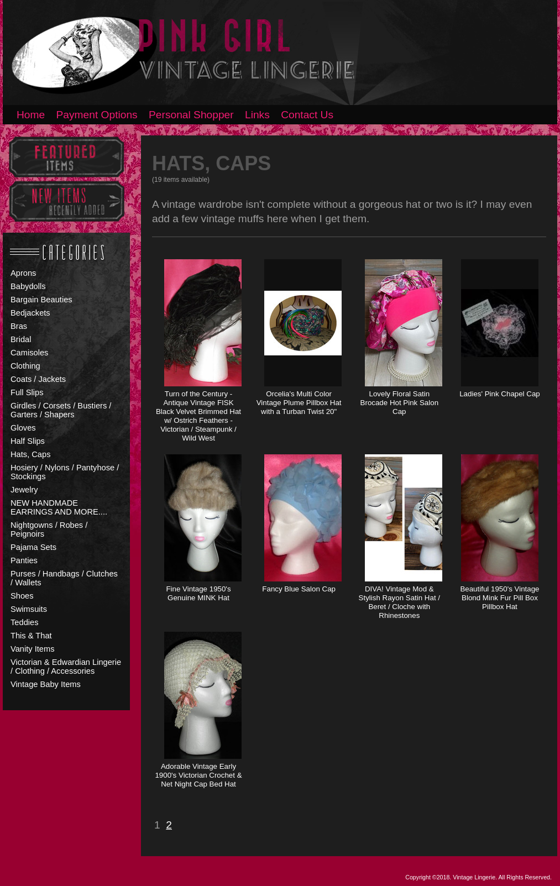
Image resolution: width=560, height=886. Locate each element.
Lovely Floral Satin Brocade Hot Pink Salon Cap (399, 403)
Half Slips (28, 441)
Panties (24, 560)
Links (257, 114)
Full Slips (27, 392)
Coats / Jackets (38, 379)
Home (31, 114)
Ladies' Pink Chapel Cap (499, 394)
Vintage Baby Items (46, 684)
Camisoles (29, 352)
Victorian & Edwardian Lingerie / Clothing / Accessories (66, 666)
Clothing (25, 365)
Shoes (22, 595)
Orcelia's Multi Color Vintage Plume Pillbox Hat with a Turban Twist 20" (299, 403)
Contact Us (307, 114)
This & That (31, 635)
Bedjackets (30, 312)
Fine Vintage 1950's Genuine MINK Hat (198, 593)
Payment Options (97, 114)
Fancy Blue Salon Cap (299, 589)
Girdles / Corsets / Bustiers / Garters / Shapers (61, 410)
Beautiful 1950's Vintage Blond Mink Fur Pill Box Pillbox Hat (499, 598)
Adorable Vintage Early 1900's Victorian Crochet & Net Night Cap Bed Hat (198, 775)
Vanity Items (33, 648)
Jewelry (24, 489)
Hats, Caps (31, 454)
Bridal (21, 339)
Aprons (23, 273)
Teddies (25, 622)
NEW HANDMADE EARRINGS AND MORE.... (59, 507)
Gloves (23, 427)
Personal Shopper (191, 114)
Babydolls (28, 286)
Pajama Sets (33, 547)
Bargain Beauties (41, 299)
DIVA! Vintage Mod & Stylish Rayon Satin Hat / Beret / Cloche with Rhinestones (399, 602)
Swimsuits (29, 609)
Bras (19, 326)
